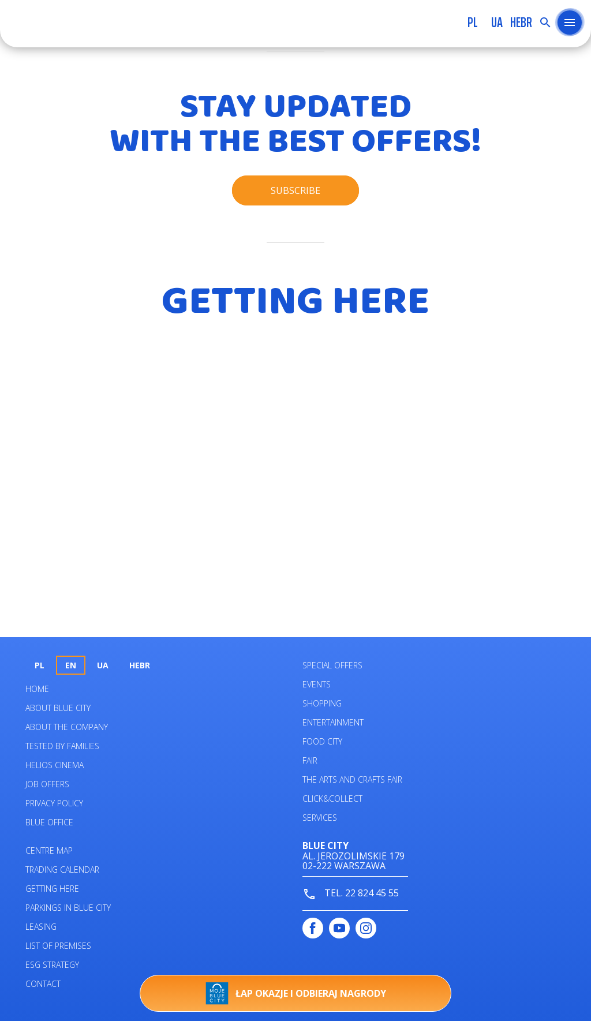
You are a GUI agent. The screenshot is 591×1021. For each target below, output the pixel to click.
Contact (43, 983)
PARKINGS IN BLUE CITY (68, 907)
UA (497, 22)
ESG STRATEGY (52, 964)
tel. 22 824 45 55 (350, 894)
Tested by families (62, 745)
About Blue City (58, 707)
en (70, 665)
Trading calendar (62, 869)
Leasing (41, 926)
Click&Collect (332, 798)
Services (319, 817)
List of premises (58, 945)
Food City (322, 741)
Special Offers (332, 665)
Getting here (52, 888)
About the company (66, 726)
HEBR (521, 22)
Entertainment (333, 722)
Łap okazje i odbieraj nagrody (295, 993)
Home (37, 688)
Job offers (47, 784)
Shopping (322, 703)
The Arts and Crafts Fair (352, 779)
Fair (309, 760)
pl (472, 22)
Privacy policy (54, 803)
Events (316, 684)
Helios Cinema (54, 765)
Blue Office (49, 822)
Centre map (49, 850)
